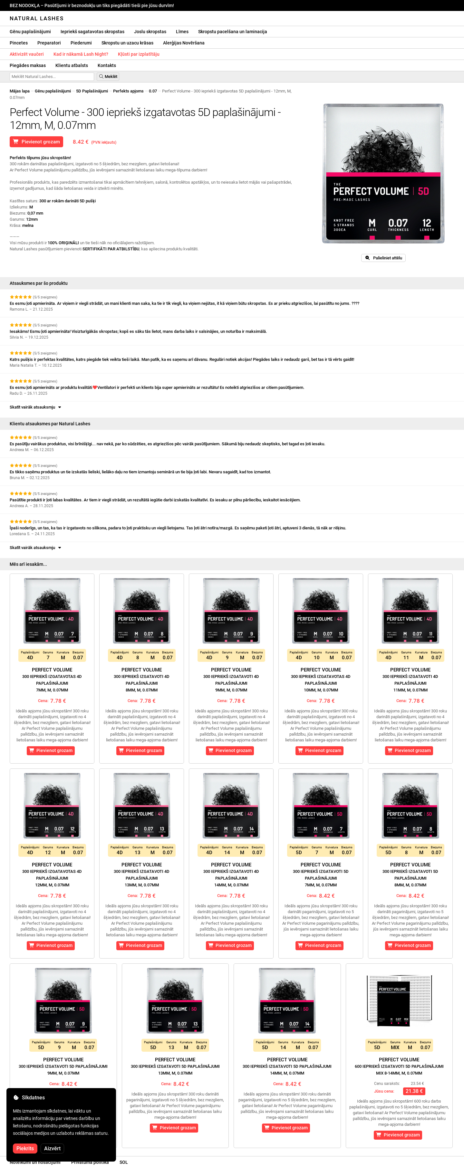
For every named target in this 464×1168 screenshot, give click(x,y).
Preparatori (49, 42)
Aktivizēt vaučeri (27, 54)
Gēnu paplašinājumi (30, 31)
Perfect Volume (52, 679)
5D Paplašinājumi (92, 91)
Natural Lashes (37, 18)
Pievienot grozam (36, 142)
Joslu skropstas (150, 31)
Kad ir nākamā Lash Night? (80, 54)
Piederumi (81, 42)
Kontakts (107, 65)
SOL (124, 1162)
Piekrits (25, 1148)
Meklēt (108, 76)
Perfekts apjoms (128, 91)
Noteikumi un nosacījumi (35, 1162)
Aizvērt (52, 1148)
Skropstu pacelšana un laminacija (232, 31)
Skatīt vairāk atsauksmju (36, 407)
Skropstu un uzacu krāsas (127, 42)
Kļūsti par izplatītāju (139, 54)
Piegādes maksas (28, 65)
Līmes (182, 31)
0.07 (153, 91)
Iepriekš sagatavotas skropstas (92, 31)
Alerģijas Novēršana (184, 42)
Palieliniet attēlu (383, 258)
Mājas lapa (20, 91)
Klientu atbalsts (71, 65)
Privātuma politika (90, 1162)
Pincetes (19, 42)
